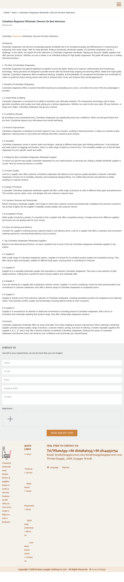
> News (27, 509)
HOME (6, 12)
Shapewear (17, 36)
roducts (29, 469)
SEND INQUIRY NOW (62, 433)
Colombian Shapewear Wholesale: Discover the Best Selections (47, 12)
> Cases (27, 491)
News (14, 12)
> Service (28, 472)
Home (29, 454)
